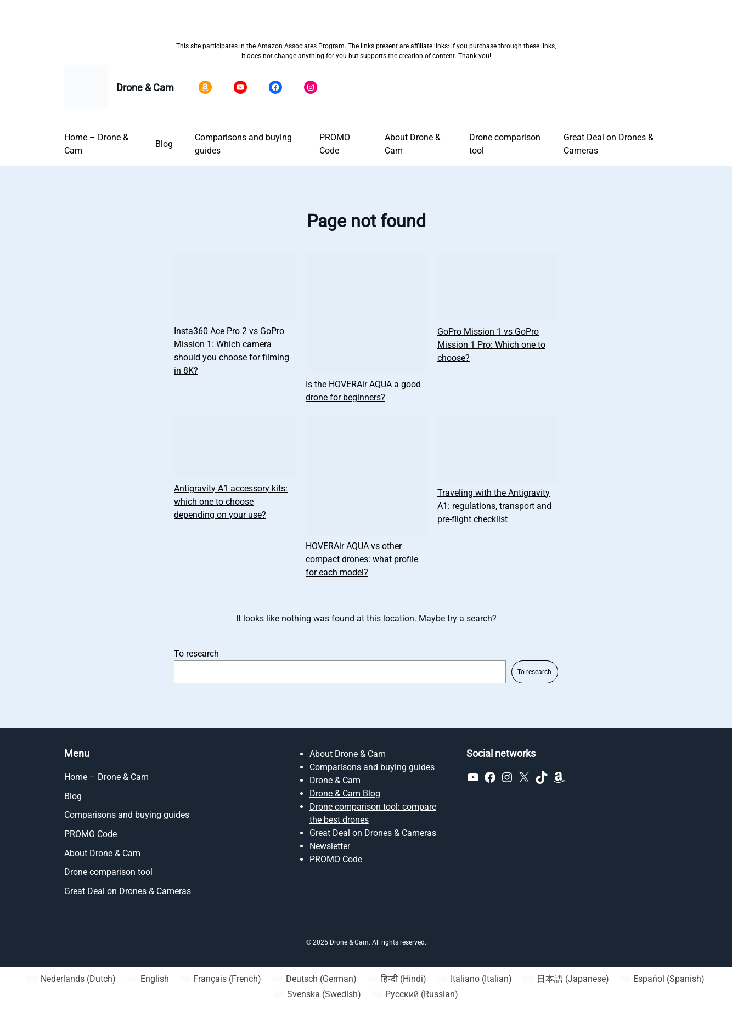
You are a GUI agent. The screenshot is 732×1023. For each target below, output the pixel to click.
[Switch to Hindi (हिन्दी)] (397, 979)
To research (196, 653)
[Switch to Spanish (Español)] (662, 979)
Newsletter (329, 846)
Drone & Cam (145, 87)
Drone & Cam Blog (344, 793)
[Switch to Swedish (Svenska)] (317, 994)
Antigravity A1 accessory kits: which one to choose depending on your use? (231, 501)
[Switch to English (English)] (147, 979)
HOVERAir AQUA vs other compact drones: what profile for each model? (362, 559)
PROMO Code (335, 859)
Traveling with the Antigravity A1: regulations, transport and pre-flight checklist (494, 506)
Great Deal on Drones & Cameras (372, 833)
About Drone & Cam (347, 754)
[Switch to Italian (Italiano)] (474, 979)
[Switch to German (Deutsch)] (314, 979)
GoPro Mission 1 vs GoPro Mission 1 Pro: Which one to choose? (491, 344)
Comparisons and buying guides (372, 767)
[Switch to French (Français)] (220, 979)
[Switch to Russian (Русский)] (415, 994)
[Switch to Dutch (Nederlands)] (71, 979)
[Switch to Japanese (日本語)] (565, 979)
